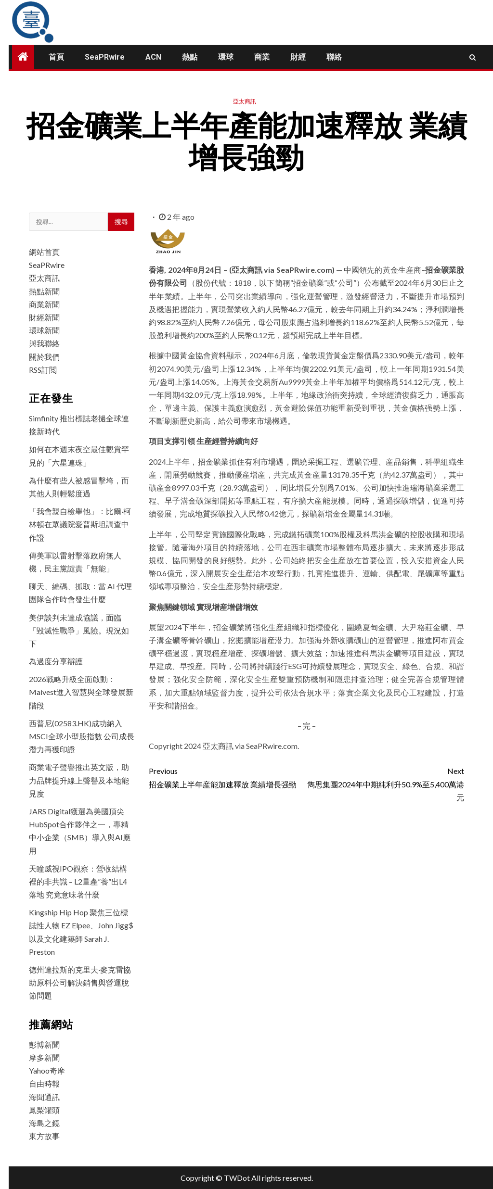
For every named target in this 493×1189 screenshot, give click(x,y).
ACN (153, 57)
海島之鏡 (44, 1122)
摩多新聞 (44, 1057)
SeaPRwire (105, 57)
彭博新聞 (44, 1044)
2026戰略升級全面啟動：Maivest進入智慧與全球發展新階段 (81, 691)
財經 (298, 57)
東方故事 (44, 1135)
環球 (226, 57)
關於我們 (44, 356)
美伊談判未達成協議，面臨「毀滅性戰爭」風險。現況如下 (79, 630)
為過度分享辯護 (56, 661)
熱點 (189, 57)
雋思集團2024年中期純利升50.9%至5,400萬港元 (385, 782)
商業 (262, 57)
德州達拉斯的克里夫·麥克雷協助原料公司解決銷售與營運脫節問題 (80, 982)
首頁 (56, 57)
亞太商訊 (244, 101)
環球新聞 (44, 330)
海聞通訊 (44, 1096)
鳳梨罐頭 (44, 1109)
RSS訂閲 (43, 369)
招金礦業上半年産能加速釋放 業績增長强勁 (227, 776)
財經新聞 (44, 317)
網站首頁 (44, 251)
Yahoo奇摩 (47, 1070)
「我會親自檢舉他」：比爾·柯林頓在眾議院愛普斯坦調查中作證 (80, 524)
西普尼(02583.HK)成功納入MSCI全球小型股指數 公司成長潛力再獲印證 (81, 736)
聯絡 (334, 57)
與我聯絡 (44, 343)
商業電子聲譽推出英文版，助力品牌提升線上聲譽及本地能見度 (79, 779)
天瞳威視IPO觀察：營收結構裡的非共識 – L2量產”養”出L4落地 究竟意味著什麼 (78, 881)
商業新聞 (44, 304)
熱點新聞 (44, 291)
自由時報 (44, 1083)
